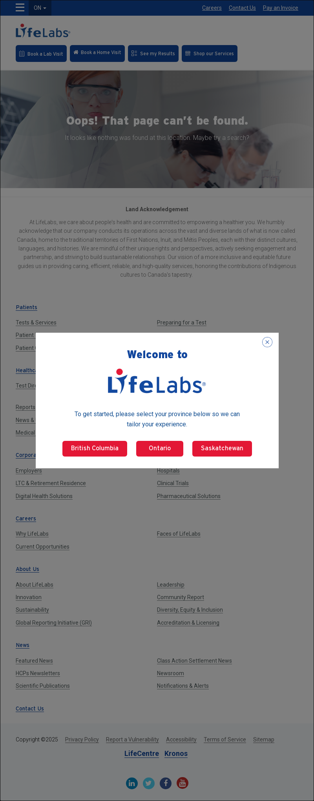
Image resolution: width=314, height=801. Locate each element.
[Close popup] (267, 342)
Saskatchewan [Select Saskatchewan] (222, 448)
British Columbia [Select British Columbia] (95, 448)
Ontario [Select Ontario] (160, 448)
